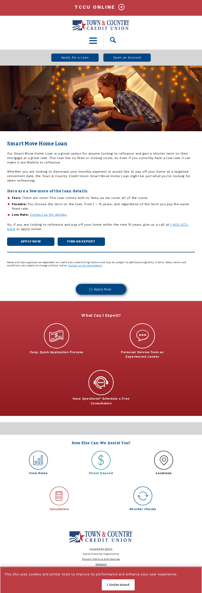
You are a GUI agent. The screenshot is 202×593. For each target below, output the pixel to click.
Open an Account (127, 57)
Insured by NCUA (101, 548)
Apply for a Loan (75, 57)
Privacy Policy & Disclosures (101, 559)
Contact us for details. (48, 214)
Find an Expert (84, 243)
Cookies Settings (80, 587)
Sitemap (101, 564)
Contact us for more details (85, 265)
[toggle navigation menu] (93, 40)
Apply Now (31, 243)
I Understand (118, 587)
